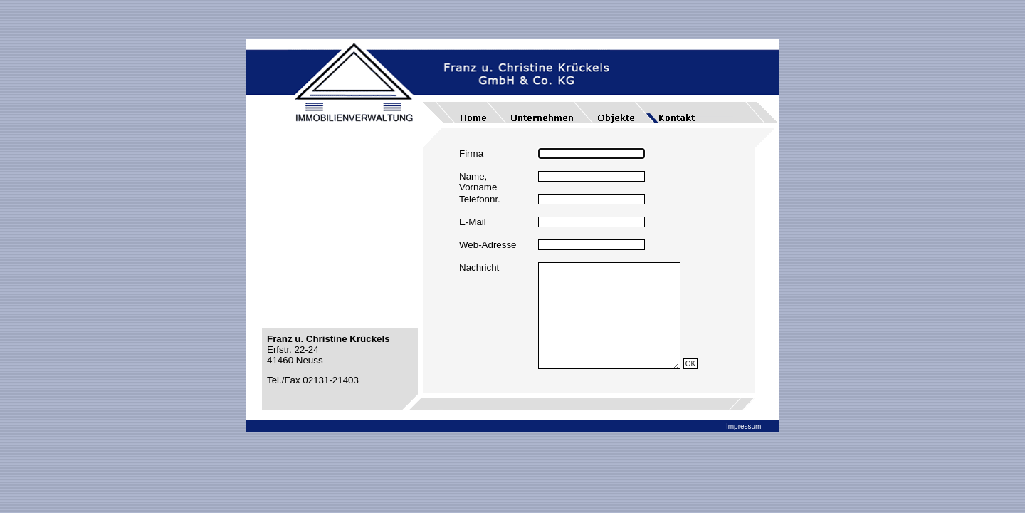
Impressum (743, 426)
